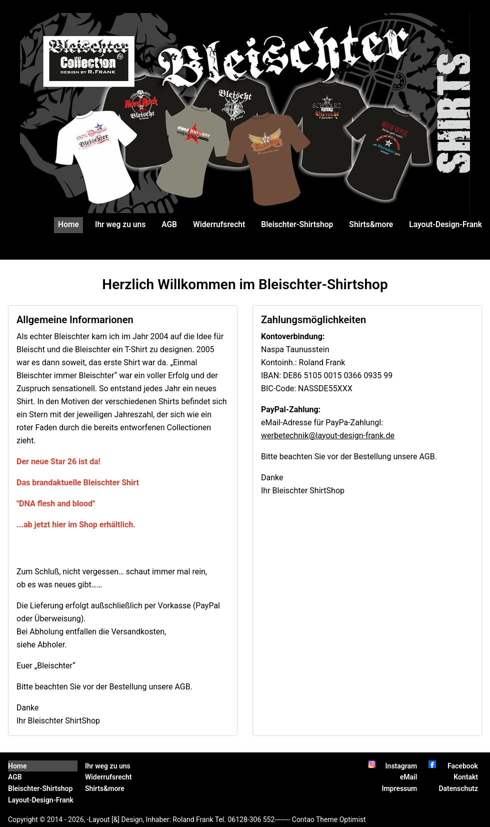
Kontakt (466, 777)
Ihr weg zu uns (120, 224)
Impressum (399, 788)
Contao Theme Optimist (329, 819)
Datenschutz (458, 788)
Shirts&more (371, 224)
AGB (169, 224)
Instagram (402, 766)
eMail (409, 777)
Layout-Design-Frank (445, 224)
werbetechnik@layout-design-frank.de (327, 435)
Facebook (463, 766)
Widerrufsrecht (219, 224)
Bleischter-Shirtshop (297, 224)
